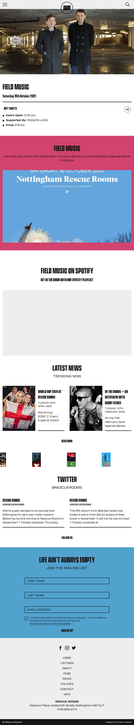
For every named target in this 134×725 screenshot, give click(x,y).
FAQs (67, 673)
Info (67, 694)
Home (67, 658)
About (67, 668)
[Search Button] (127, 4)
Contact (67, 689)
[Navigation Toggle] (6, 4)
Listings (67, 663)
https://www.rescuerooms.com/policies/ (50, 623)
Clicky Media (124, 722)
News (67, 678)
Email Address (38, 609)
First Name (36, 581)
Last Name (35, 595)
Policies (67, 684)
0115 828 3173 (67, 709)
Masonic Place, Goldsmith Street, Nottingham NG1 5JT (67, 705)
